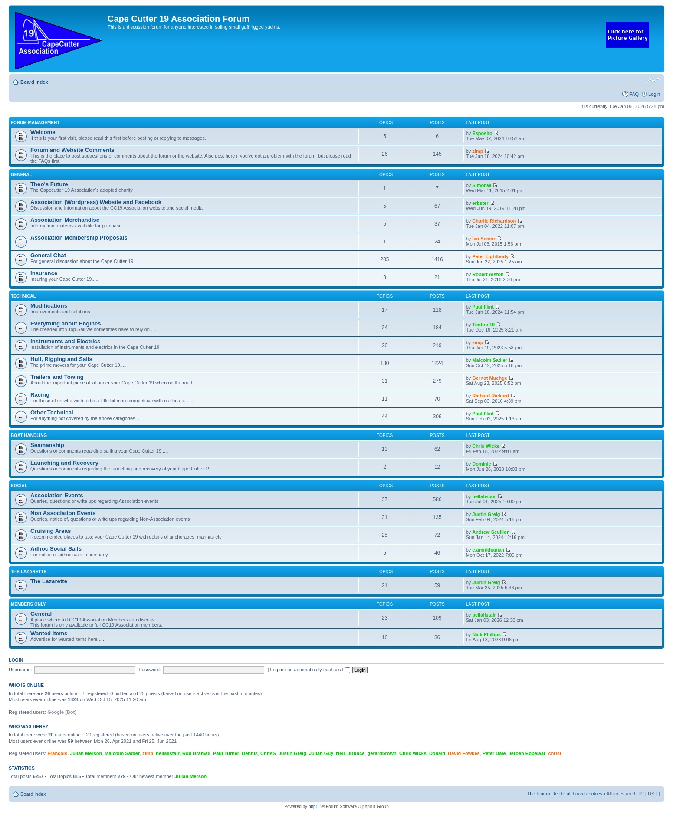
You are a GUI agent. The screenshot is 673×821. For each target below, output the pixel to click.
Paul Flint (483, 306)
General (21, 174)
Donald (437, 753)
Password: (150, 669)
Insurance (43, 273)
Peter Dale (494, 753)
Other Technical (51, 412)
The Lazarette (28, 571)
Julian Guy (321, 753)
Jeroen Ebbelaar (527, 753)
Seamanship (47, 445)
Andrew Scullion (490, 532)
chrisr (554, 753)
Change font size (653, 80)
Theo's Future (49, 184)
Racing (39, 394)
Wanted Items (48, 633)
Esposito (482, 133)
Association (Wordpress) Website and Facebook (95, 202)
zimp (477, 151)
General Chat (48, 255)
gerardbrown (382, 753)
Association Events (56, 495)
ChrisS (268, 753)
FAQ (634, 94)
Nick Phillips (486, 634)
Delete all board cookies (577, 793)
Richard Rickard (490, 395)
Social (19, 485)
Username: (20, 669)
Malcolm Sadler (489, 360)
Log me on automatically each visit (310, 669)
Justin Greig (486, 514)
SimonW (481, 185)
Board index (34, 82)
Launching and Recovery (64, 463)
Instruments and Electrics (65, 341)
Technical (23, 296)
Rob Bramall (196, 753)
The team (537, 793)
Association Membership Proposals (79, 237)
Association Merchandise (64, 220)
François (57, 753)
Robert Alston (487, 274)
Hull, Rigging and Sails (61, 359)
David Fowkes (463, 753)
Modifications (48, 305)
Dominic (481, 463)
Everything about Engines (65, 323)
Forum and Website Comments (72, 150)
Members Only (28, 604)
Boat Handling (29, 435)
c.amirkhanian (488, 549)
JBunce (356, 753)
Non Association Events (62, 513)
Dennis (250, 753)
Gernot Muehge (489, 378)
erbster (480, 203)
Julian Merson (86, 753)
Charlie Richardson (494, 220)
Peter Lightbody (490, 256)
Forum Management (35, 122)
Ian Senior (483, 238)
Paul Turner (226, 753)
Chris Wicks (485, 446)
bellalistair (484, 496)
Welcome (43, 132)
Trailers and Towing (57, 377)
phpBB (315, 806)
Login (654, 94)
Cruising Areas (50, 531)
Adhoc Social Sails (56, 548)
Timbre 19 (483, 324)
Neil (340, 753)
